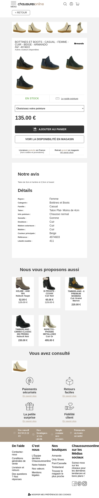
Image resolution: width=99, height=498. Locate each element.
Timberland (57, 467)
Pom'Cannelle (59, 463)
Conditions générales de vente (19, 461)
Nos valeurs (38, 468)
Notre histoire (39, 465)
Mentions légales (37, 473)
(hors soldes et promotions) (32, 151)
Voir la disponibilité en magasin (49, 139)
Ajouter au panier (49, 129)
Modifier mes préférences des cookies (49, 494)
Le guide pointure (66, 98)
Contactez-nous (17, 453)
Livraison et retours (18, 468)
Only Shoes (58, 459)
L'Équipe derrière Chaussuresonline (39, 458)
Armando (56, 455)
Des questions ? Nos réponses (19, 476)
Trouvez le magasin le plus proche (58, 474)
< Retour (21, 12)
